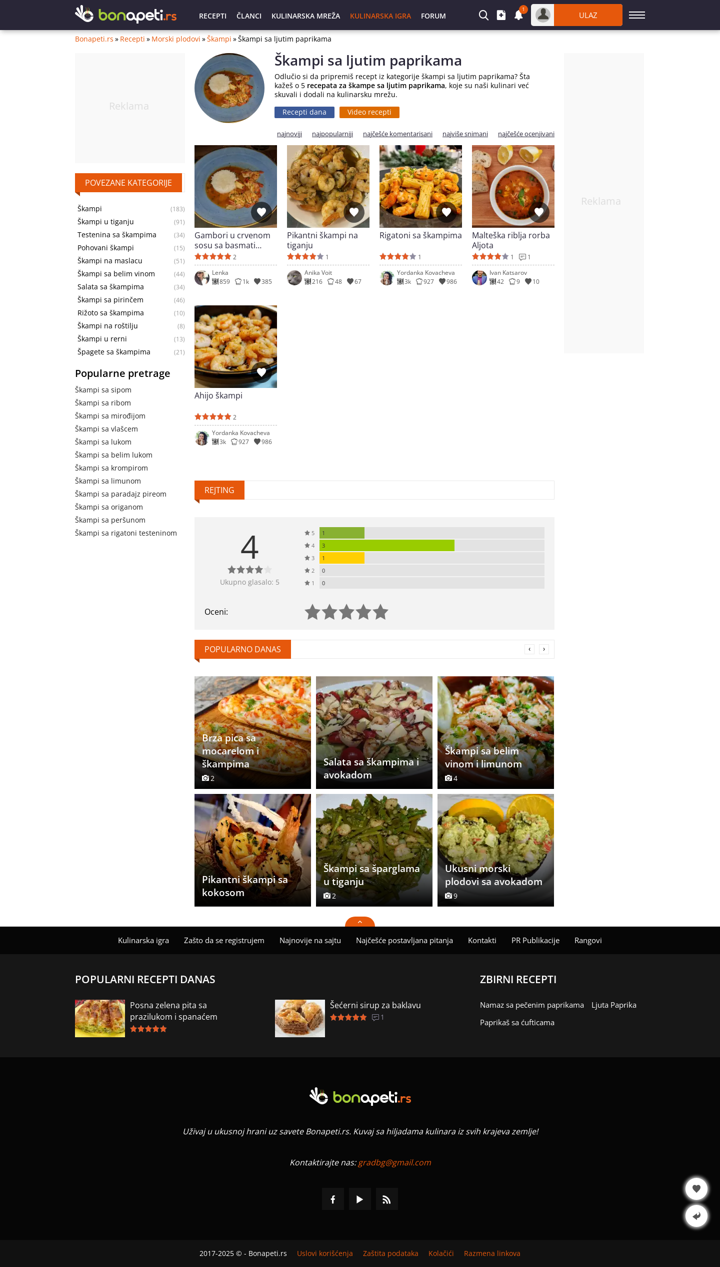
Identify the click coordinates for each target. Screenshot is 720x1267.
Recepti (212, 16)
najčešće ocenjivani (526, 134)
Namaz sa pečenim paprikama (532, 1005)
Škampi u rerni (102, 339)
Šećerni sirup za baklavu (375, 1005)
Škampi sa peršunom (110, 520)
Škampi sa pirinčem (111, 300)
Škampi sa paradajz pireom (120, 494)
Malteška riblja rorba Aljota (511, 240)
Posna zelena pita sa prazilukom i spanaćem (174, 1011)
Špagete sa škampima (114, 352)
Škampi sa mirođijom (110, 415)
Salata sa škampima (111, 287)
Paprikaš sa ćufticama (517, 1022)
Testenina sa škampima (117, 235)
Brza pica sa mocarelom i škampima (230, 750)
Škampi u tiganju (106, 222)
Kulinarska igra (380, 16)
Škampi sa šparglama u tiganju (372, 875)
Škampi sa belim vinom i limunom (483, 757)
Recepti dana (304, 112)
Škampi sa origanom (109, 507)
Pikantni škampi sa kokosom (245, 886)
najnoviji (289, 134)
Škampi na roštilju (108, 326)
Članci (249, 16)
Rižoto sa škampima (111, 313)
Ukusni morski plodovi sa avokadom (493, 875)
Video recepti (370, 112)
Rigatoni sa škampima (421, 235)
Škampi (219, 39)
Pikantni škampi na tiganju (322, 240)
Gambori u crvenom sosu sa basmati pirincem (232, 240)
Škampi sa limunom (108, 481)
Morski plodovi (176, 39)
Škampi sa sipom (103, 389)
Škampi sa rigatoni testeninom (126, 533)
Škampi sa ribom (103, 402)
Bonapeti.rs (94, 39)
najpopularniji (332, 134)
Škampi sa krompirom (111, 468)
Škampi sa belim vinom (116, 274)
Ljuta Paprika (614, 1005)
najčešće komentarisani (397, 134)
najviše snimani (465, 134)
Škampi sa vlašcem (106, 429)
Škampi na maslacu (110, 261)
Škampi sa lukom (103, 442)
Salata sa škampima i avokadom (371, 768)
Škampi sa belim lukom (113, 455)
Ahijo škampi (218, 395)
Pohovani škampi (106, 248)
